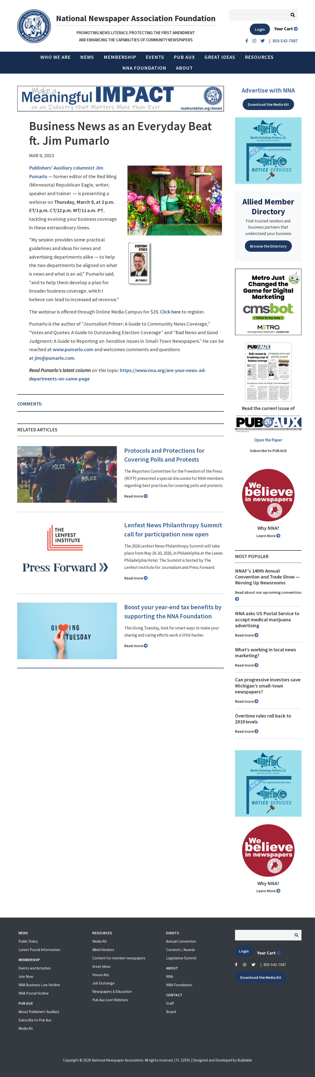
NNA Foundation (144, 68)
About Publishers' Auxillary (38, 1011)
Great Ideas (220, 57)
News (87, 57)
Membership (120, 57)
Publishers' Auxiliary (50, 168)
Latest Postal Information (39, 949)
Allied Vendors (103, 949)
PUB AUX (184, 57)
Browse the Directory (268, 246)
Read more (136, 496)
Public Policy (28, 941)
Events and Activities (34, 968)
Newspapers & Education (112, 991)
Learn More (268, 535)
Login (260, 29)
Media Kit (25, 1028)
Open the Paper (268, 440)
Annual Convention (181, 941)
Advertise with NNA (268, 90)
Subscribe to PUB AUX (268, 450)
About (184, 68)
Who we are (55, 57)
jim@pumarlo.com (54, 358)
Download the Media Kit (268, 104)
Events (155, 57)
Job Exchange (103, 983)
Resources (259, 57)
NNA (169, 976)
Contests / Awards (180, 949)
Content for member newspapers (118, 958)
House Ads (100, 974)
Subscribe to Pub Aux (34, 1020)
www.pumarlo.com (73, 349)
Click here (170, 312)
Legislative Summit (181, 958)
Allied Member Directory (268, 206)
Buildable (244, 1060)
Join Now (25, 976)
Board (171, 1011)
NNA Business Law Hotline (39, 985)
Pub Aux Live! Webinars (110, 1000)
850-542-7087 (275, 964)
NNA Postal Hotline (33, 993)
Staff (170, 1003)
